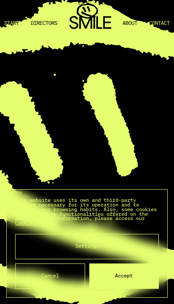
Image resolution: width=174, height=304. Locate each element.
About (130, 23)
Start (11, 23)
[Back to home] (90, 23)
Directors (44, 23)
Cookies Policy (35, 223)
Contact (159, 23)
